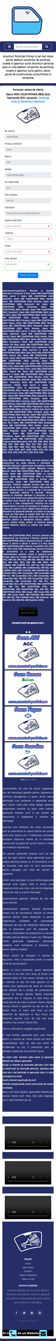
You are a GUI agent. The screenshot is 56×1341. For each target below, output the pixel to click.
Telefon (9, 233)
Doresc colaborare (28, 1275)
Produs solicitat (13, 143)
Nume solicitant (13, 220)
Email (8, 246)
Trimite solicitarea (28, 275)
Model (8, 169)
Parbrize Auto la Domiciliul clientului (30, 100)
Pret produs (11, 194)
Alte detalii (11, 258)
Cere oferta (28, 1267)
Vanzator (9, 207)
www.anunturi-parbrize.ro (14, 290)
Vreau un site (28, 1279)
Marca (8, 156)
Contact (28, 1271)
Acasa (28, 1263)
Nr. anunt (10, 131)
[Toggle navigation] (9, 47)
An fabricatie (12, 182)
